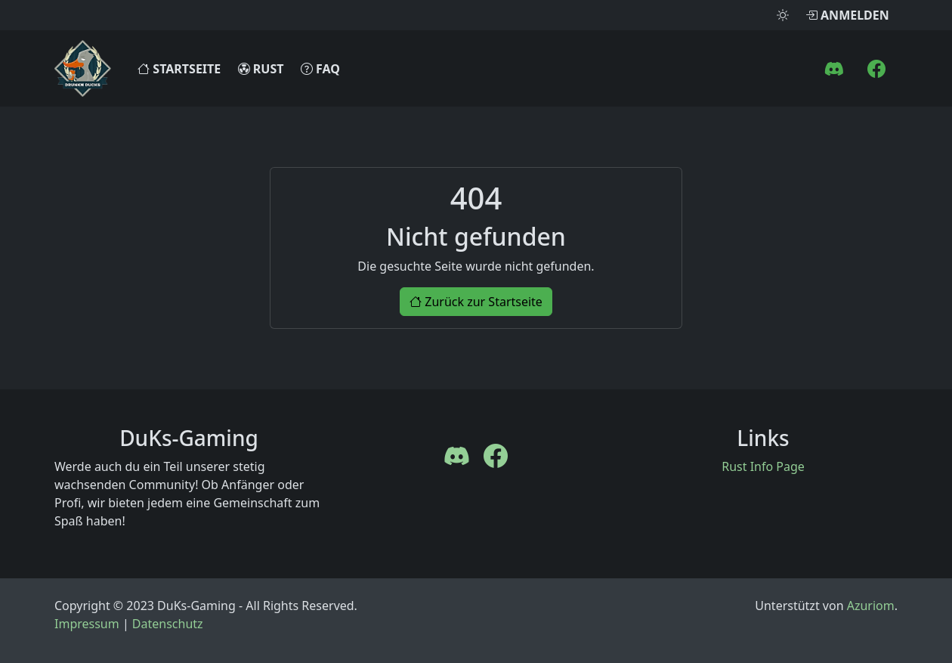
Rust (261, 68)
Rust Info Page (763, 466)
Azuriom (871, 605)
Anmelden (847, 15)
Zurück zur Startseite (476, 301)
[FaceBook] (876, 68)
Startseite (179, 68)
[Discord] (834, 68)
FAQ (320, 68)
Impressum (86, 623)
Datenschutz (167, 623)
